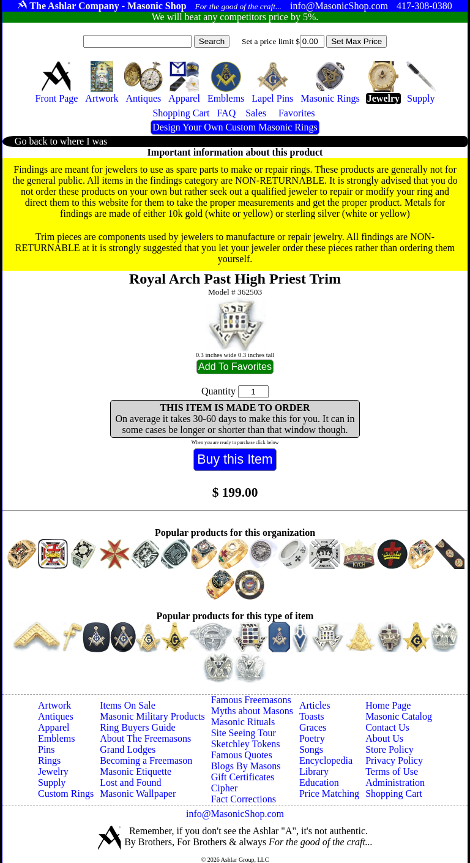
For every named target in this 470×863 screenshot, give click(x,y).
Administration (395, 782)
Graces (312, 727)
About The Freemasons (145, 738)
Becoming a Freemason (146, 760)
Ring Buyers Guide (138, 727)
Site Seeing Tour (243, 733)
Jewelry (53, 771)
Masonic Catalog (398, 716)
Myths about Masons (252, 711)
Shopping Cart (393, 793)
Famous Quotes (241, 755)
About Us (384, 738)
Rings (49, 760)
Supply (51, 782)
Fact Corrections (243, 799)
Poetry (312, 738)
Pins (46, 749)
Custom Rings (66, 793)
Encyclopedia (325, 760)
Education (319, 782)
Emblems (56, 738)
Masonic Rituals (243, 722)
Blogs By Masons (246, 766)
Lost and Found (130, 782)
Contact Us (387, 727)
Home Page (388, 705)
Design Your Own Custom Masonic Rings (234, 127)
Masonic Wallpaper (138, 793)
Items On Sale (127, 705)
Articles (314, 705)
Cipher (224, 788)
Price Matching (329, 793)
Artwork (54, 705)
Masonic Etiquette (135, 771)
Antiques (55, 716)
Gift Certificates (243, 777)
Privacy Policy (394, 760)
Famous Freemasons (251, 700)
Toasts (311, 716)
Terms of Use (391, 771)
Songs (311, 749)
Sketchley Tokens (245, 744)
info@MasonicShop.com (235, 813)
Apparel (54, 727)
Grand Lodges (127, 749)
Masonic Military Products (152, 716)
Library (314, 771)
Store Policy (389, 749)
